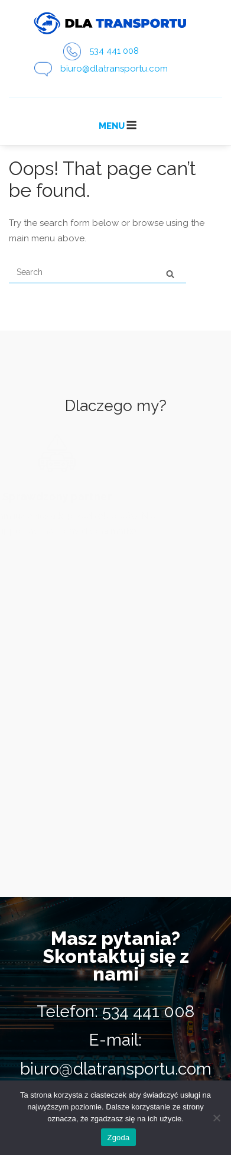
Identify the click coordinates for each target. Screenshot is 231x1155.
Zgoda (118, 1137)
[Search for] (97, 272)
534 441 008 (114, 51)
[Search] (170, 273)
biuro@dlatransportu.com (114, 68)
